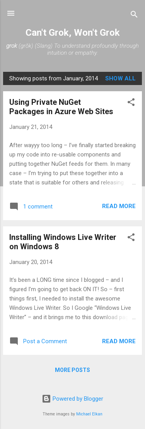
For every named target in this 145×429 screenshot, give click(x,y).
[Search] (134, 16)
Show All (120, 78)
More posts (72, 370)
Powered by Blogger (72, 398)
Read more (119, 206)
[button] (131, 103)
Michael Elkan (89, 414)
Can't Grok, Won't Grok (73, 32)
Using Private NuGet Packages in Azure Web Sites (61, 106)
